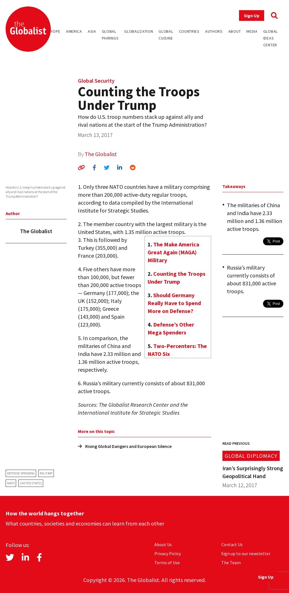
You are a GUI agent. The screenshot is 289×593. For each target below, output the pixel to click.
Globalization (138, 31)
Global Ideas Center (270, 38)
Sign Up (251, 15)
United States (31, 483)
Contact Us (232, 544)
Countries (189, 31)
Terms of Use (167, 562)
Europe (53, 31)
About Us (163, 544)
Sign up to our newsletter (245, 553)
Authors (214, 31)
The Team (231, 562)
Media (252, 31)
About (234, 31)
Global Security (96, 80)
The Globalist (101, 153)
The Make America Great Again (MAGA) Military (173, 252)
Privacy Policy (167, 553)
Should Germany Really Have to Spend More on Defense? (174, 303)
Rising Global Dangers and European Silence (125, 446)
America (74, 31)
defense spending (21, 473)
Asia (92, 31)
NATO (11, 483)
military (46, 473)
